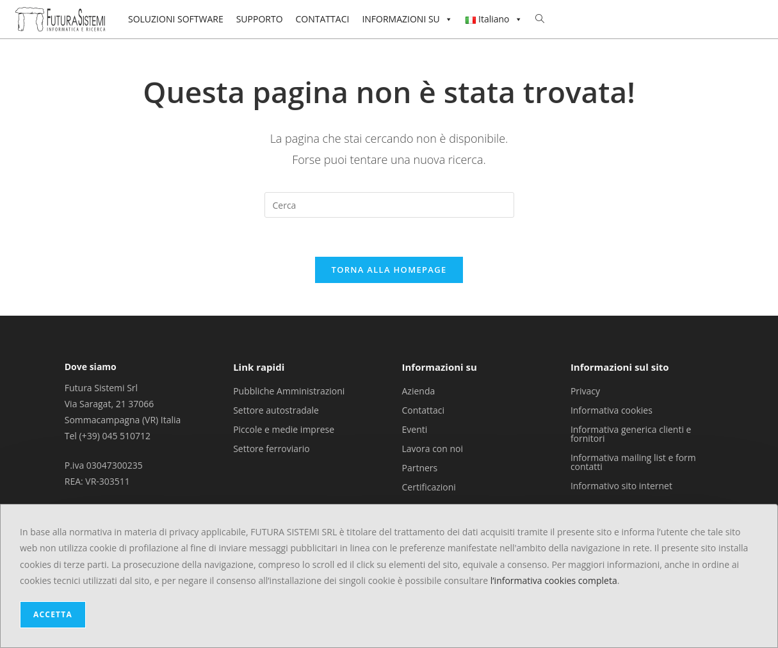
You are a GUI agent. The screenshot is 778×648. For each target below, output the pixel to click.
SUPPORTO (259, 19)
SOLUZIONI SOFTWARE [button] (175, 19)
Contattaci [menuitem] (423, 409)
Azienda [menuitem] (418, 390)
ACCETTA (52, 614)
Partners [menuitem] (420, 467)
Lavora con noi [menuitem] (433, 447)
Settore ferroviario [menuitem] (271, 447)
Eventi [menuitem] (415, 428)
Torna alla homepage (389, 269)
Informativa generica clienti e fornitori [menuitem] (631, 433)
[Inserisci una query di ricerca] (389, 205)
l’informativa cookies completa (553, 580)
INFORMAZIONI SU (407, 19)
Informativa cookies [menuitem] (611, 409)
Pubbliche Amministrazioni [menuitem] (288, 390)
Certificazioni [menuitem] (429, 486)
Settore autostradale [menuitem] (276, 409)
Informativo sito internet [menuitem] (621, 485)
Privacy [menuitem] (585, 390)
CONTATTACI (323, 19)
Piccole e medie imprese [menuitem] (283, 428)
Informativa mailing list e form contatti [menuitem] (633, 461)
